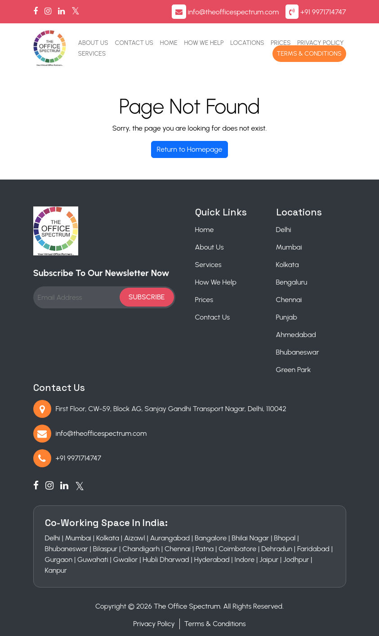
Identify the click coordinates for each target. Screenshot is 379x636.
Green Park (293, 369)
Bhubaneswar (297, 352)
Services (92, 53)
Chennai (289, 299)
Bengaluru (292, 282)
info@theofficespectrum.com (233, 12)
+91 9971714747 (323, 12)
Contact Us (134, 43)
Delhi (283, 229)
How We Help (204, 43)
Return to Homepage (190, 149)
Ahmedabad (296, 334)
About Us (93, 43)
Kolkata (287, 264)
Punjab (286, 317)
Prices (280, 43)
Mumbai (289, 247)
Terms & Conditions (309, 53)
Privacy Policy (320, 43)
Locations (247, 43)
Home (169, 43)
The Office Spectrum (187, 606)
